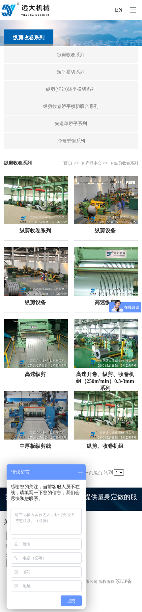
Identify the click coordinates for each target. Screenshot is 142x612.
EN (118, 10)
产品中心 (93, 163)
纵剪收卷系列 (126, 163)
